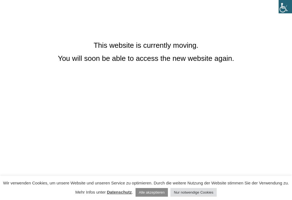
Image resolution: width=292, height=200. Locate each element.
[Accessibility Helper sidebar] (285, 6)
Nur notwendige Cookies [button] (193, 192)
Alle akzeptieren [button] (152, 192)
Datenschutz (119, 192)
